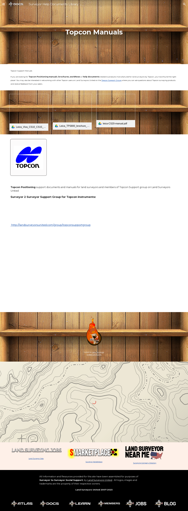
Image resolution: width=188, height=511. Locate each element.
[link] (28, 112)
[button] (3, 4)
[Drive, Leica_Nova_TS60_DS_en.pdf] (159, 108)
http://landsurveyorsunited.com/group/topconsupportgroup (51, 225)
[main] (94, 32)
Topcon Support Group (111, 80)
